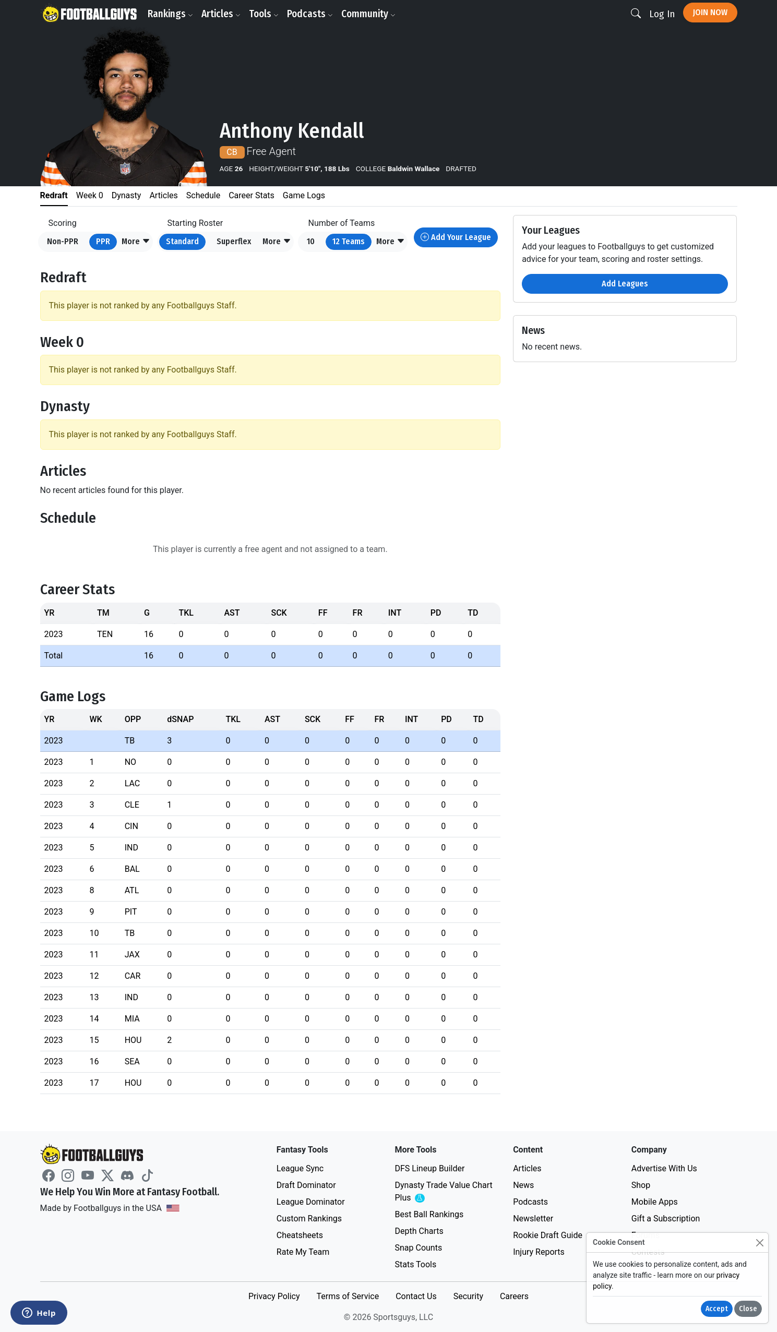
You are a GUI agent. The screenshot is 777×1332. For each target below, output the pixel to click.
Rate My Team (303, 1252)
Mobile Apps (654, 1202)
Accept (717, 1308)
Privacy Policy (274, 1296)
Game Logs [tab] (304, 195)
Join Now (710, 12)
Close (748, 1308)
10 (311, 241)
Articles (221, 14)
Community (368, 14)
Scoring (63, 223)
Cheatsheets (300, 1235)
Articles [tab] (163, 195)
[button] (136, 242)
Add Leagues (625, 284)
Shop (640, 1185)
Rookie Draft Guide (547, 1235)
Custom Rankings (309, 1218)
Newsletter (533, 1218)
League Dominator (311, 1202)
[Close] (759, 1242)
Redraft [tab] (54, 195)
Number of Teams (341, 223)
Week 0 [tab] (89, 195)
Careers (514, 1296)
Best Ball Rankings (429, 1214)
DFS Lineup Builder (429, 1168)
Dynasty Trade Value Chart (443, 1192)
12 (348, 241)
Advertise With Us (664, 1168)
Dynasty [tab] (126, 195)
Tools (264, 14)
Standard (182, 241)
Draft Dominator (306, 1185)
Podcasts (310, 14)
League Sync (300, 1168)
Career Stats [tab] (251, 195)
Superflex (234, 241)
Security (468, 1296)
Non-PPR (62, 241)
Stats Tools (415, 1264)
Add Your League (456, 237)
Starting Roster (195, 223)
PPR (103, 241)
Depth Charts (419, 1231)
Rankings (170, 14)
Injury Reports (539, 1252)
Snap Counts (418, 1248)
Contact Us (416, 1296)
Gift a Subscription (665, 1218)
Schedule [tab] (203, 195)
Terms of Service (347, 1296)
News (523, 1185)
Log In (662, 14)
